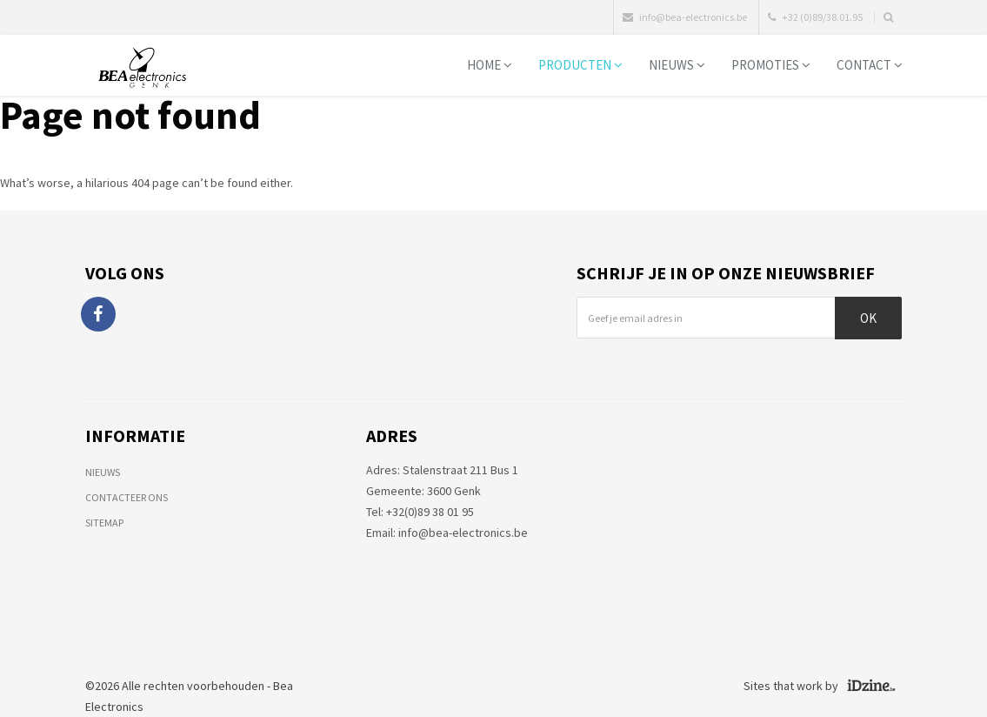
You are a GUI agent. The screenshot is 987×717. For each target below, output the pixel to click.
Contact (870, 65)
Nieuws (677, 65)
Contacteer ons (126, 497)
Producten (580, 65)
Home (489, 65)
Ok (868, 318)
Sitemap (104, 522)
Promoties (770, 65)
